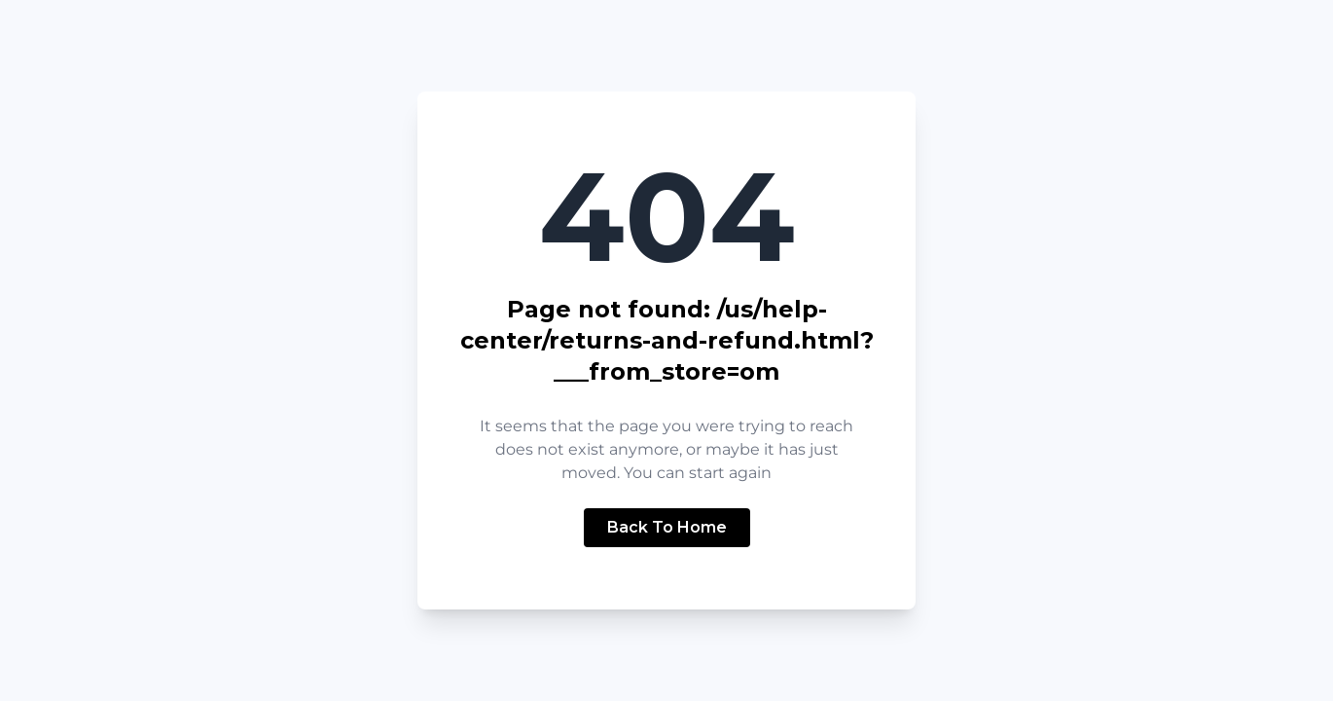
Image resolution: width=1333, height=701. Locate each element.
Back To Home (667, 527)
